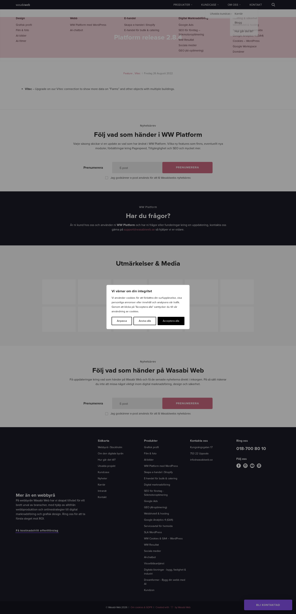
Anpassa (122, 320)
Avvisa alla (145, 320)
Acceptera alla (171, 320)
